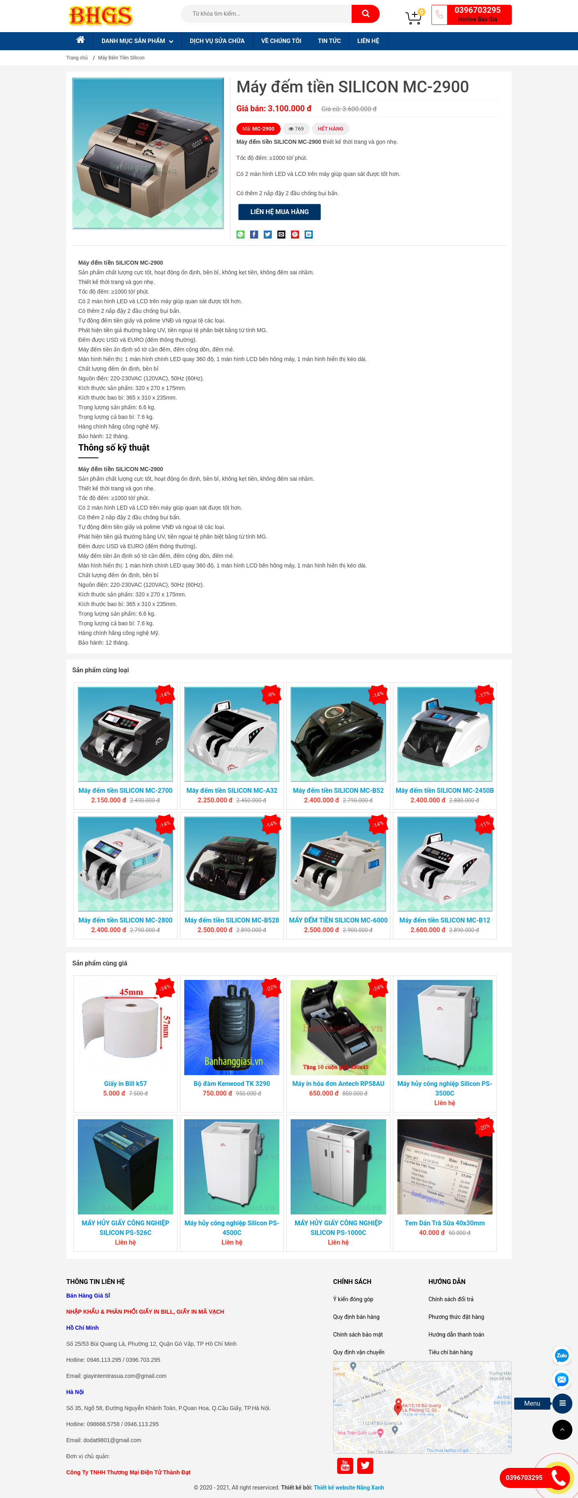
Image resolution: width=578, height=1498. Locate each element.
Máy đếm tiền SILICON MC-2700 (125, 790)
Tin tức (329, 41)
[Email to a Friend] (283, 234)
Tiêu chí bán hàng (450, 1352)
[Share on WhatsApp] (242, 234)
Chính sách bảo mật (358, 1334)
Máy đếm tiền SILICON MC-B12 (444, 920)
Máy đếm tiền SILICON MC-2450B (445, 790)
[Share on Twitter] (270, 234)
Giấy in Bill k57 (125, 1084)
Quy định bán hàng (356, 1317)
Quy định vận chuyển (359, 1352)
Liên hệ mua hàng (279, 212)
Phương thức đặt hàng (456, 1317)
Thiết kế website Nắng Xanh (348, 1487)
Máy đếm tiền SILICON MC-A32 (231, 790)
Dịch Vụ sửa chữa (217, 41)
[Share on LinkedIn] (311, 234)
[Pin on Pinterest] (297, 234)
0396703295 (478, 10)
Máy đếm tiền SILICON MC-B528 (232, 920)
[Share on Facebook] (256, 234)
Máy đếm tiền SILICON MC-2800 (125, 920)
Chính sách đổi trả (450, 1299)
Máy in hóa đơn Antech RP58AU (338, 1084)
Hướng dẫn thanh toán (456, 1334)
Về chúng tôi (281, 41)
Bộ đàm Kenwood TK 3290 (232, 1084)
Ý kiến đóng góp (353, 1299)
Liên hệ (368, 41)
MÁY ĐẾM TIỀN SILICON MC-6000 (338, 920)
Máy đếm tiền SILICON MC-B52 (338, 790)
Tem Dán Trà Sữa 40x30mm (444, 1223)
